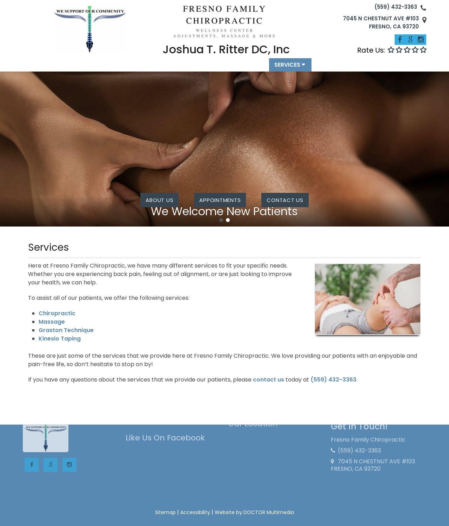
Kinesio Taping (60, 339)
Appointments (241, 68)
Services (287, 68)
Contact (332, 68)
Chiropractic (57, 313)
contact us (285, 200)
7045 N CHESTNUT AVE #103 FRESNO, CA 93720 (381, 22)
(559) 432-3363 (395, 7)
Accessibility (195, 512)
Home (111, 68)
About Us (159, 200)
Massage (52, 322)
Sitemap (165, 512)
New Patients (188, 68)
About (140, 68)
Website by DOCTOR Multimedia (254, 512)
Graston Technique (66, 330)
